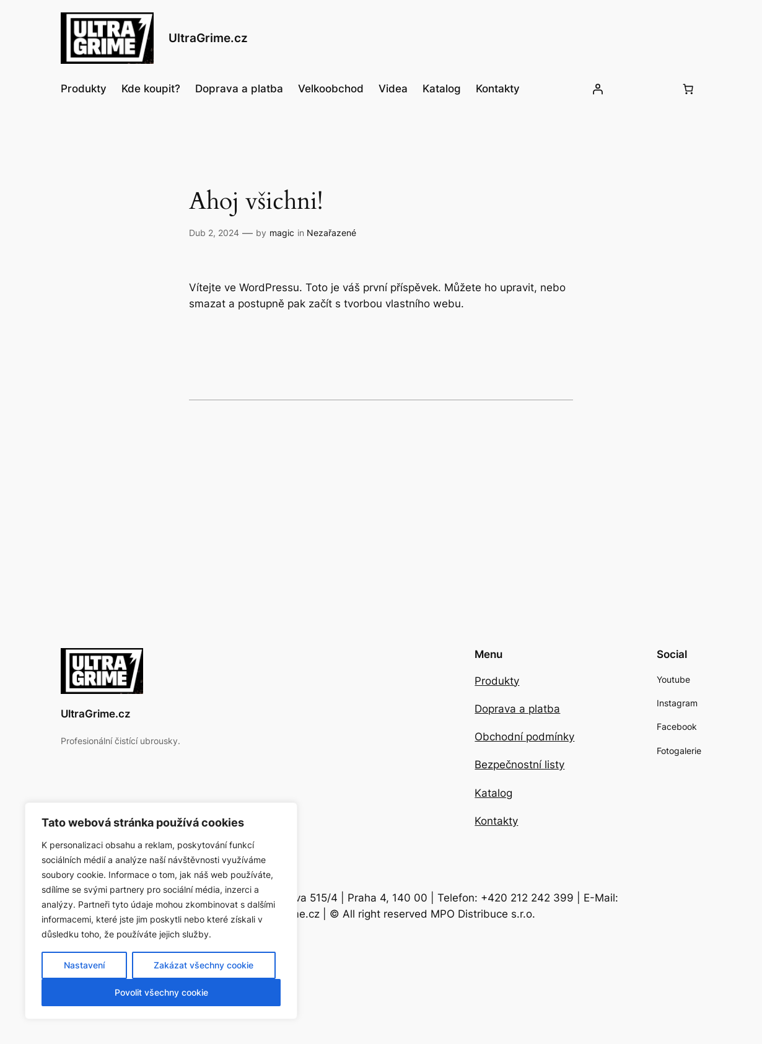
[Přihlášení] (598, 89)
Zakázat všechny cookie (203, 965)
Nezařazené (331, 232)
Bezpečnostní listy (519, 764)
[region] (161, 910)
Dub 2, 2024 (214, 232)
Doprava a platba (517, 709)
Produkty (497, 681)
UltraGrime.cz (208, 38)
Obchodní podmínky (524, 736)
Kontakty (496, 821)
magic (281, 232)
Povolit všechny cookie (161, 992)
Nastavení (84, 965)
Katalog (493, 793)
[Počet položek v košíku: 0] (688, 89)
